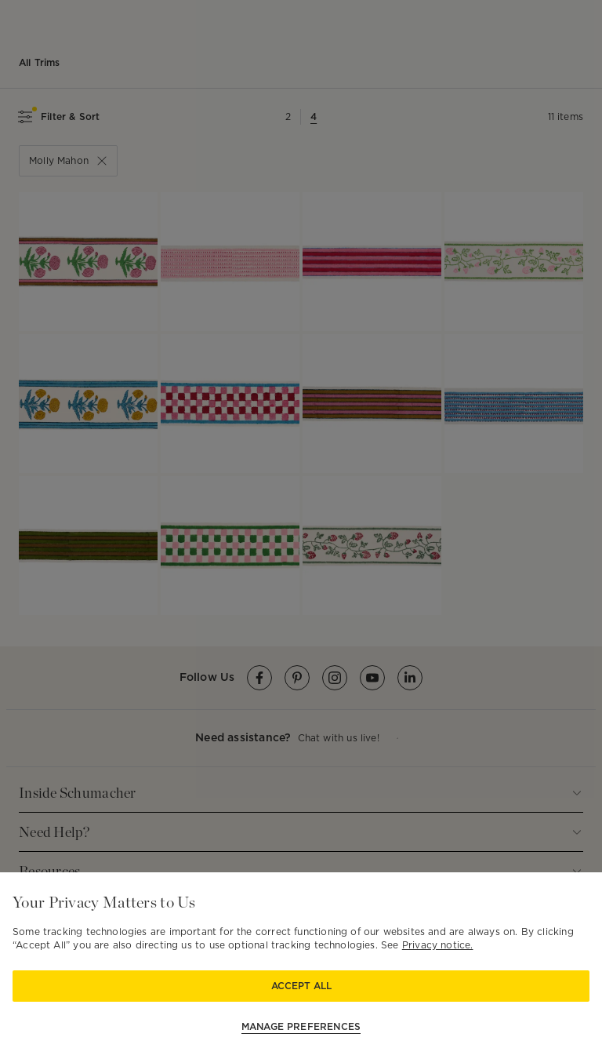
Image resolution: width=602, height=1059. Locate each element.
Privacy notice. (437, 945)
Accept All (301, 986)
